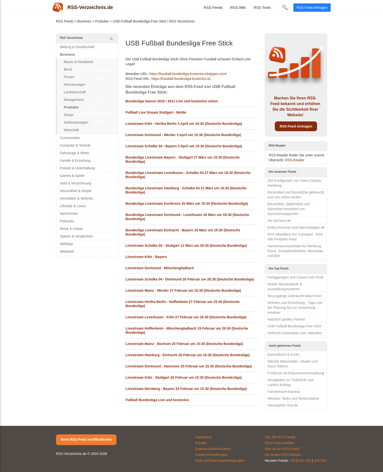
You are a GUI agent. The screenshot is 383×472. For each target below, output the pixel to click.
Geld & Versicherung (75, 183)
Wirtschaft (71, 130)
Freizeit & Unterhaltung (77, 168)
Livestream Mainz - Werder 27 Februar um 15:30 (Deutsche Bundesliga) (183, 290)
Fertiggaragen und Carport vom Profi (295, 277)
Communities (70, 138)
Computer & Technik (75, 145)
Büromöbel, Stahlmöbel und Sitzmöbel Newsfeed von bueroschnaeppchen (288, 209)
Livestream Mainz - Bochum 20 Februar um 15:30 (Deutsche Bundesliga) (184, 344)
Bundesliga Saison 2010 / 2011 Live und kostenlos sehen (172, 101)
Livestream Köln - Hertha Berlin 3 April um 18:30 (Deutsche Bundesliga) (184, 124)
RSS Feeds (213, 7)
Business (84, 21)
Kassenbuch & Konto (283, 354)
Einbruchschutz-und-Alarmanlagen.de (296, 227)
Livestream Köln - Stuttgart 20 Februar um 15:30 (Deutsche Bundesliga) (184, 377)
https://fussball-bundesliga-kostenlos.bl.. (181, 79)
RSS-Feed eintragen (296, 126)
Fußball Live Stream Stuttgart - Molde (156, 112)
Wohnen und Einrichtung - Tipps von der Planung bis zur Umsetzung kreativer (294, 307)
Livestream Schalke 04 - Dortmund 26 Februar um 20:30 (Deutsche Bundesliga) (190, 279)
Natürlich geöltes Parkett (286, 319)
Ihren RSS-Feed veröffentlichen (86, 439)
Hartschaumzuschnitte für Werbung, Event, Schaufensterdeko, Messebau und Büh (295, 251)
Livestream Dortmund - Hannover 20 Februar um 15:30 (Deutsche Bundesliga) (189, 366)
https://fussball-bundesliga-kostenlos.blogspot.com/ (188, 74)
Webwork (67, 251)
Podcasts (67, 221)
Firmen (69, 77)
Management (74, 100)
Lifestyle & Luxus (73, 206)
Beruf (68, 69)
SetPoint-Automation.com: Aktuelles (294, 333)
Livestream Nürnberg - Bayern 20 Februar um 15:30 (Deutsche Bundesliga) (186, 389)
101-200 (304, 460)
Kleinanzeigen (74, 84)
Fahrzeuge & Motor (74, 153)
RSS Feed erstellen (279, 443)
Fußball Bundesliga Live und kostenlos (157, 400)
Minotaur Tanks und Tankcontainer (293, 398)
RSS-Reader (294, 160)
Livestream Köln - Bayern (146, 257)
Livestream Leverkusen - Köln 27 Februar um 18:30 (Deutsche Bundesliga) (186, 317)
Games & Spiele (72, 176)
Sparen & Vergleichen (76, 236)
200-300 (320, 460)
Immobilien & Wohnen (76, 198)
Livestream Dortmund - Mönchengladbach (160, 268)
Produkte (102, 21)
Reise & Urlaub (71, 229)
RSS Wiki (238, 7)
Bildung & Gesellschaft (77, 47)
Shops (69, 115)
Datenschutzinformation (213, 449)
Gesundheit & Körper (76, 191)
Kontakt (201, 443)
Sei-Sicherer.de (279, 221)
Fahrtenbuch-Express (283, 392)
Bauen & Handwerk (78, 62)
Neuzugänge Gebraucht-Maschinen (294, 296)
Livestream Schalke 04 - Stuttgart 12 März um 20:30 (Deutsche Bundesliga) (186, 245)
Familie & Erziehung (75, 160)
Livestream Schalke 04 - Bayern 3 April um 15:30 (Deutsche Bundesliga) (184, 146)
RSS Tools (262, 7)
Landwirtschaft (75, 92)
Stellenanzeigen (76, 122)
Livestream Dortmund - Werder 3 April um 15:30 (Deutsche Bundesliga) (183, 135)
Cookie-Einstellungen (211, 455)
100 (293, 460)
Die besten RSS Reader (283, 455)
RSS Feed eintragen (312, 8)
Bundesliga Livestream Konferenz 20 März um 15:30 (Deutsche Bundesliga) (187, 203)
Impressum (203, 437)
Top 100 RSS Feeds (280, 437)
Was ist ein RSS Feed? (282, 449)
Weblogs (66, 244)
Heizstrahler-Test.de (282, 405)
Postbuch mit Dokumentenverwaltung (295, 373)
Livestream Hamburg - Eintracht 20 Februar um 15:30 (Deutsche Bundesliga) (188, 355)
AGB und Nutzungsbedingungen (219, 460)
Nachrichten (69, 213)
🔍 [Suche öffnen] (285, 7)
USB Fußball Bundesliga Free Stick (294, 326)
